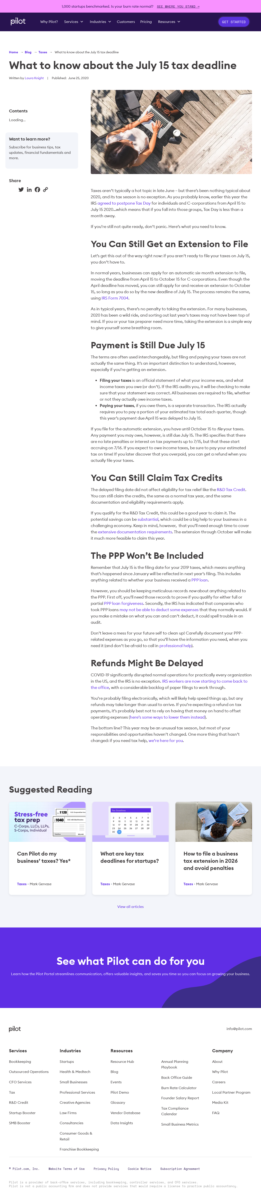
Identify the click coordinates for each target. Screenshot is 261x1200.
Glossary (118, 1102)
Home (13, 52)
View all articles (130, 906)
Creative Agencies (75, 1102)
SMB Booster (19, 1123)
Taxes (43, 52)
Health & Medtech (75, 1071)
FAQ (215, 1113)
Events (116, 1082)
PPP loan (199, 580)
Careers (218, 1082)
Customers (126, 21)
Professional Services (77, 1092)
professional (171, 645)
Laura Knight (34, 78)
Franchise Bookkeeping (79, 1149)
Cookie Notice (139, 1168)
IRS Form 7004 (115, 298)
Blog (28, 52)
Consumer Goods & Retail (76, 1136)
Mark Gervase (41, 884)
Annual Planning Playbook (174, 1064)
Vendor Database (125, 1113)
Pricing (146, 21)
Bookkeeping (20, 1061)
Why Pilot (220, 1071)
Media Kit (220, 1102)
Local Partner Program (231, 1092)
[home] (18, 21)
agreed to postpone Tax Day (124, 203)
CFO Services (20, 1082)
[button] (73, 22)
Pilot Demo (120, 1092)
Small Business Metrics (180, 1124)
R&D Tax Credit (230, 489)
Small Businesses (73, 1082)
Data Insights (122, 1123)
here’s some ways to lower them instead (167, 717)
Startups (67, 1061)
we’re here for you (166, 740)
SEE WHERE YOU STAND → (178, 6)
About (217, 1061)
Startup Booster (22, 1113)
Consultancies (71, 1123)
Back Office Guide (176, 1077)
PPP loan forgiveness (123, 603)
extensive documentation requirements (135, 531)
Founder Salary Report (180, 1098)
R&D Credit (18, 1102)
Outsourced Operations (29, 1071)
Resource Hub (122, 1061)
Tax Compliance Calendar (174, 1111)
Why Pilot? (49, 21)
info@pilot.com (239, 1028)
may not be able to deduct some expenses (159, 609)
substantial (148, 519)
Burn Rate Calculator (179, 1088)
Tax (12, 1092)
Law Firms (68, 1113)
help (187, 645)
